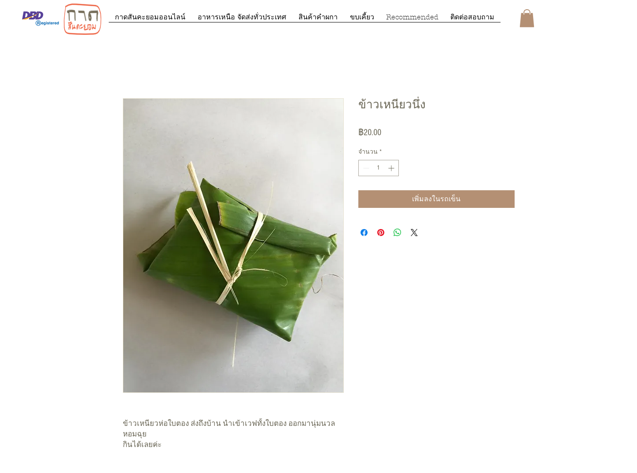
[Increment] (392, 168)
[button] (526, 18)
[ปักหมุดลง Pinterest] (381, 232)
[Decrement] (365, 168)
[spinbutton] (379, 168)
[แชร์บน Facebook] (364, 232)
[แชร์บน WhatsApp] (397, 232)
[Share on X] (414, 232)
